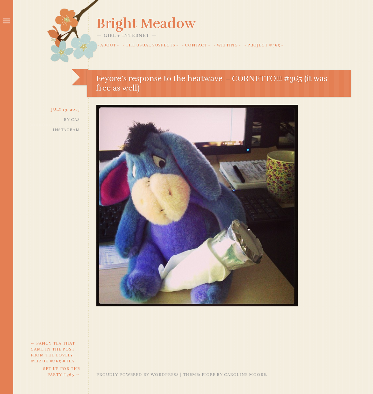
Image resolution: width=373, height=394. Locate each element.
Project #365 (263, 45)
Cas (75, 119)
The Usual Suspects (150, 45)
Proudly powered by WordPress (137, 374)
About (108, 45)
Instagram (66, 129)
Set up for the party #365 (61, 371)
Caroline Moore (245, 374)
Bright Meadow (146, 23)
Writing (227, 45)
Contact (196, 45)
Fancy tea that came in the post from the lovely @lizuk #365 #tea (53, 352)
